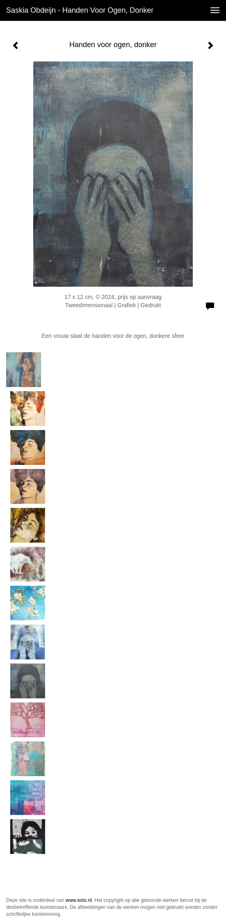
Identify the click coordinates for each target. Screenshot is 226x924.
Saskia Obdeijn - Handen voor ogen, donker (79, 10)
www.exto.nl (79, 900)
